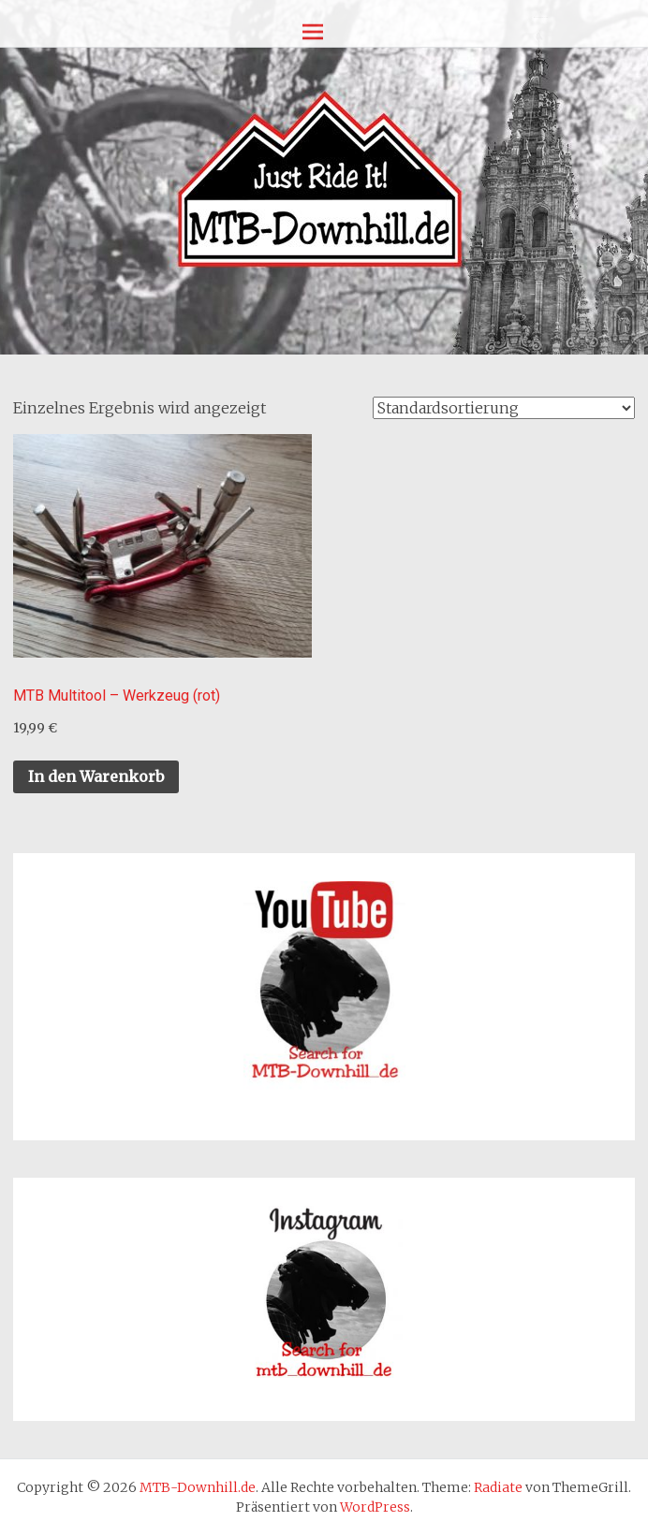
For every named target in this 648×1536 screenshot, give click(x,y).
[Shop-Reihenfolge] (504, 408)
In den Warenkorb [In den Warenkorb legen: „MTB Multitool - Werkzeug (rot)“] (96, 776)
